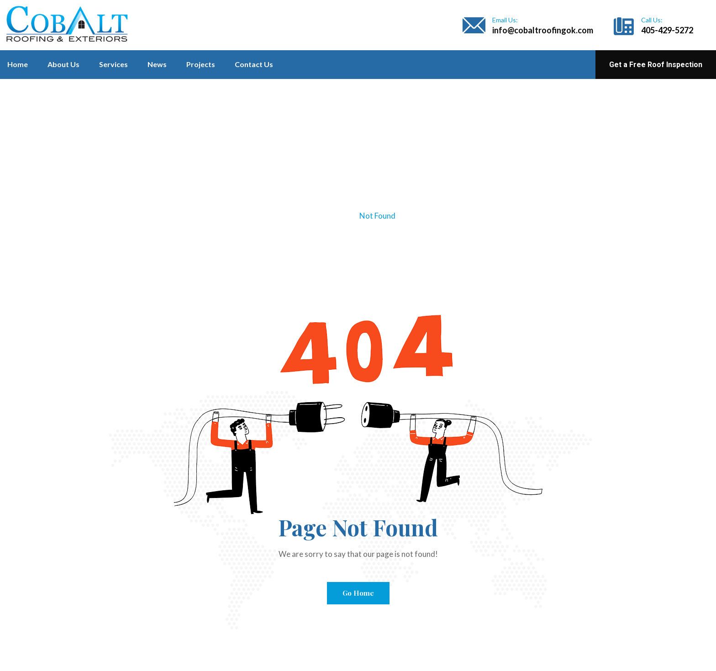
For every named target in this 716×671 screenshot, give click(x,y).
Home (17, 64)
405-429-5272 (667, 30)
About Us (63, 64)
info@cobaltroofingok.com (542, 30)
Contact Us (254, 64)
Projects (200, 64)
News (157, 64)
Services (113, 64)
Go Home (358, 593)
